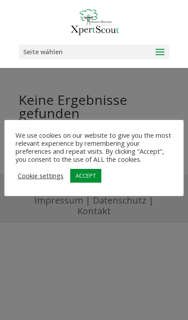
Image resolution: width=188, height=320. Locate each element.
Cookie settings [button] (41, 176)
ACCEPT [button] (86, 176)
